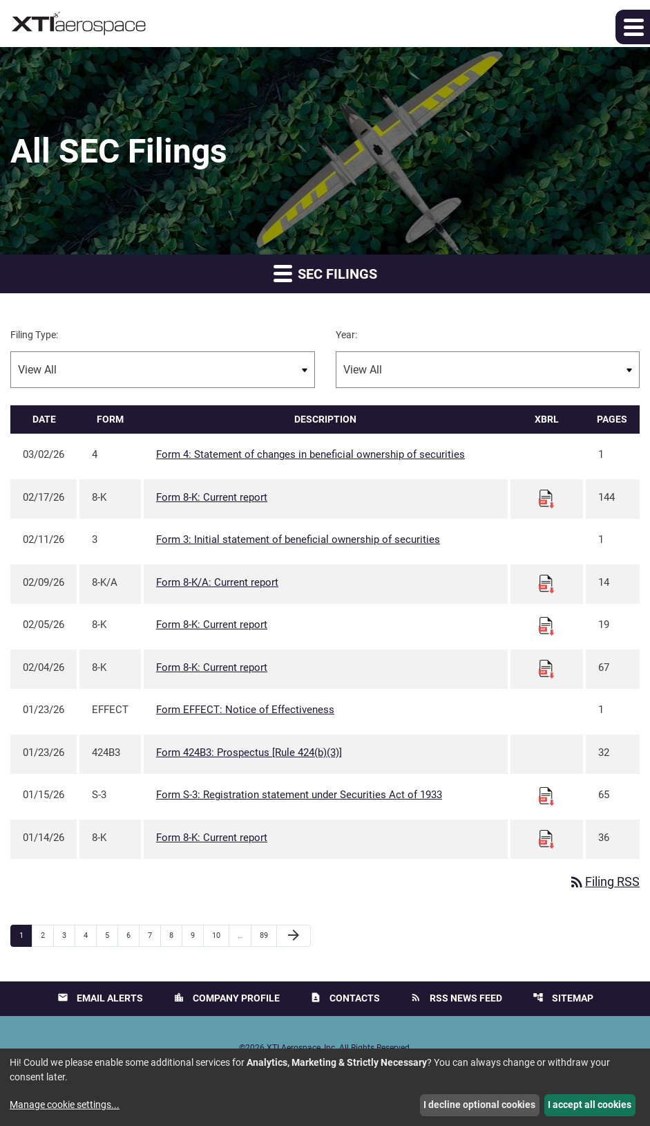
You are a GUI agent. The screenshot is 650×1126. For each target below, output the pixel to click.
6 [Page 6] (133, 935)
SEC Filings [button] (325, 273)
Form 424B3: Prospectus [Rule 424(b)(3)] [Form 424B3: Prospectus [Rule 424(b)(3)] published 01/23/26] (249, 752)
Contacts (345, 998)
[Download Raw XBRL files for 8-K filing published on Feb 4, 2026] (546, 668)
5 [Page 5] (111, 935)
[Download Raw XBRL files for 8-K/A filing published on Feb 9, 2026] (546, 583)
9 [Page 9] (197, 935)
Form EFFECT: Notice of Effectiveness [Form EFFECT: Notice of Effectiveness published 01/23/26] (245, 709)
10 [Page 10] (220, 935)
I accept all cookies (589, 1104)
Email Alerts (100, 998)
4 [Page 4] (90, 935)
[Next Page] (293, 936)
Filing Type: (34, 334)
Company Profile (226, 998)
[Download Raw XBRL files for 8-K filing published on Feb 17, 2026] (546, 498)
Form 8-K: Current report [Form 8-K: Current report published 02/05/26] (211, 624)
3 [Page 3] (68, 935)
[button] (632, 27)
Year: (346, 334)
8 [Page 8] (175, 935)
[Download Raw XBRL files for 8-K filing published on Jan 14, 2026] (546, 838)
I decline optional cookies (479, 1104)
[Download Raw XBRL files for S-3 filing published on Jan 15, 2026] (546, 796)
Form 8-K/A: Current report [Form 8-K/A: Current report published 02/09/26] (217, 582)
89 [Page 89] (267, 935)
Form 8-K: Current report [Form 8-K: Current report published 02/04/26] (211, 667)
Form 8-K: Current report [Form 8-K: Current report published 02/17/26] (211, 497)
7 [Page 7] (154, 935)
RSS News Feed (456, 998)
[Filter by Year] (488, 369)
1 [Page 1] (25, 935)
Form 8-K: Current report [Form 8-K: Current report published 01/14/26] (211, 837)
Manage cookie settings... (65, 1104)
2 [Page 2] (47, 935)
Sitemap (563, 998)
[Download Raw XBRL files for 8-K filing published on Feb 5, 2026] (546, 626)
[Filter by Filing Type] (162, 369)
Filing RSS (604, 882)
